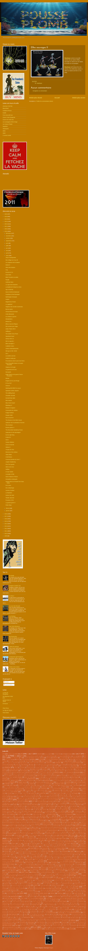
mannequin (69, 846)
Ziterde (50, 928)
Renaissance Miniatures (59, 880)
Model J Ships (62, 856)
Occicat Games (69, 864)
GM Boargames (7, 822)
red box (59, 878)
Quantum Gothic (49, 875)
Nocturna (35, 862)
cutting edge (62, 795)
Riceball (29, 882)
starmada (58, 895)
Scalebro (58, 887)
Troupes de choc (10, 449)
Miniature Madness (26, 854)
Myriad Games (52, 859)
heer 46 (62, 828)
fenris (63, 811)
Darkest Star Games (23, 798)
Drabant (61, 801)
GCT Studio (82, 819)
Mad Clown (54, 845)
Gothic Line (83, 822)
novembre (8, 235)
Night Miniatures (11, 862)
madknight (69, 845)
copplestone (57, 790)
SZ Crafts (32, 899)
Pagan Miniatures (56, 867)
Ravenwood (83, 877)
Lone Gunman (46, 843)
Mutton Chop (43, 859)
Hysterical (70, 832)
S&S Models (7, 885)
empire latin (10, 807)
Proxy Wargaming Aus (29, 874)
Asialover (7, 767)
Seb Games (30, 888)
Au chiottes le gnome (11, 316)
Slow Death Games (52, 891)
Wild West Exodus (7, 925)
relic (50, 880)
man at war (43, 846)
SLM (36, 891)
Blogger (51, 947)
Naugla (7, 279)
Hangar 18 (68, 827)
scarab (64, 887)
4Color (74, 756)
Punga (66, 874)
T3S (37, 899)
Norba (47, 862)
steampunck (14, 896)
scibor (77, 887)
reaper (17, 878)
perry (14, 870)
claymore (28, 787)
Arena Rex (81, 764)
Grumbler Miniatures (11, 827)
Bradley (79, 780)
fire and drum (30, 812)
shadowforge (5, 890)
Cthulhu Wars (5, 795)
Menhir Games (78, 849)
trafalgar (25, 909)
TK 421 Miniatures (32, 907)
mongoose (20, 857)
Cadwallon (7, 783)
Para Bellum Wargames (16, 869)
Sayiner (26, 887)
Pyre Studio (25, 875)
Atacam (68, 767)
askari (15, 767)
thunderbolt (82, 904)
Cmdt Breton (9, 457)
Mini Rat (50, 853)
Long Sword (52, 843)
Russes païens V (10, 427)
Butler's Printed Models (80, 782)
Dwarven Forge (80, 803)
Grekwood (19, 825)
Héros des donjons (10, 267)
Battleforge (50, 772)
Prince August (57, 872)
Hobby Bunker (16, 832)
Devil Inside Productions (49, 799)
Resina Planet (13, 882)
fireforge (53, 812)
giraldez (64, 820)
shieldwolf (30, 890)
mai (7, 250)
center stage (13, 785)
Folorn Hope (21, 814)
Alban (22, 761)
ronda (18, 883)
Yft (85, 927)
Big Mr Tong (77, 774)
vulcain (17, 917)
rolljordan (6, 883)
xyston (60, 927)
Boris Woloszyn (65, 780)
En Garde (11, 575)
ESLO (23, 809)
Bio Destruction (13, 636)
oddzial (81, 864)
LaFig (71, 840)
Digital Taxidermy (14, 801)
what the (37, 923)
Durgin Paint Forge (57, 803)
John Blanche (5, 836)
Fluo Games (7, 814)
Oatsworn (51, 864)
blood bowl (32, 779)
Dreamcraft (20, 803)
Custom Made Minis (45, 795)
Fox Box (63, 816)
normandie (54, 862)
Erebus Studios (74, 807)
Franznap (11, 817)
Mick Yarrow (38, 851)
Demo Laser (40, 799)
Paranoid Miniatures (29, 869)
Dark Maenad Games (53, 796)
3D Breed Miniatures (31, 756)
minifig (81, 854)
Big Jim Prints (70, 774)
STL (46, 896)
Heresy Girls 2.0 (10, 338)
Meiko (70, 849)
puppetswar (74, 874)
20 (79, 754)
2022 (6, 224)
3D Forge (45, 756)
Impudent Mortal (48, 833)
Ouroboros (43, 867)
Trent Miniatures (61, 909)
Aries (10, 765)
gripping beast (79, 825)
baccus (4, 770)
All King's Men (55, 761)
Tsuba (40, 911)
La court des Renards (14, 606)
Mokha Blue (81, 856)
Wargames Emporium (64, 919)
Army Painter (38, 765)
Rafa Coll (66, 875)
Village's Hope (71, 915)
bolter (37, 780)
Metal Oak (27, 851)
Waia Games (36, 917)
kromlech (49, 840)
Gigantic (58, 820)
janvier (8, 510)
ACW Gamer (8, 759)
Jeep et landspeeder (11, 257)
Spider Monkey (77, 893)
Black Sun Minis (39, 777)
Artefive (50, 765)
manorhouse (7, 848)
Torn (59, 907)
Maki (31, 846)
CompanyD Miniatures (9, 790)
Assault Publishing (40, 767)
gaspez (70, 819)
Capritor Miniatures (40, 783)
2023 (6, 221)
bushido (68, 782)
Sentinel (47, 888)
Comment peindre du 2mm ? (13, 459)
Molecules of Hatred (6, 857)
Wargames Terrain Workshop (29, 920)
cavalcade (4, 785)
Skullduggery (78, 890)
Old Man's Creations (25, 865)
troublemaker (33, 911)
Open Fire (18, 867)
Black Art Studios (14, 775)
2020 (6, 228)
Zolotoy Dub (56, 928)
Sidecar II (8, 447)
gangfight (56, 819)
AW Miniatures (58, 769)
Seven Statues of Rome (12, 476)
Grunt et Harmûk (10, 444)
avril (7, 253)
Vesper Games (18, 915)
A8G (28, 757)
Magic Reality (9, 846)
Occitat (75, 864)
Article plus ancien (78, 98)
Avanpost (28, 769)
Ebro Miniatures (61, 804)
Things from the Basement (16, 904)
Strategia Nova (82, 896)
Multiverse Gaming (6, 859)
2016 (6, 518)
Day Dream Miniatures (52, 798)
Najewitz (82, 859)
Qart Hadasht (32, 875)
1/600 (16, 754)
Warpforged (49, 922)
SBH (32, 887)
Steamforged (5, 896)
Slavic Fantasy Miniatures (28, 891)
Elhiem (44, 806)
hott (36, 832)
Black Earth (48, 775)
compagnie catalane (65, 788)
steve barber (39, 896)
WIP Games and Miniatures (26, 925)
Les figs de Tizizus (7, 710)
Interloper (17, 835)
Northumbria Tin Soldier (8, 864)
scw (23, 888)
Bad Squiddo (24, 770)
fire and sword (38, 812)
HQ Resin (42, 832)
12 (27, 754)
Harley (10, 828)
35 (22, 756)
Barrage (15, 772)
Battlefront (57, 772)
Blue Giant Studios (6, 780)
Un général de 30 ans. (11, 369)
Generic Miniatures (21, 820)
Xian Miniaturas (53, 927)
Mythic (76, 859)
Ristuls (40, 882)
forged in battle (52, 814)
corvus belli (76, 790)
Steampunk (5, 128)
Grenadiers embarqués (11, 479)
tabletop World (82, 900)
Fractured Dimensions (78, 816)
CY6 (68, 795)
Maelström (75, 845)
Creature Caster (66, 791)
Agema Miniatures (55, 759)
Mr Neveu (74, 857)
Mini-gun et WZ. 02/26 (11, 351)
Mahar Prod (26, 846)
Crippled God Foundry (76, 791)
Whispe (43, 924)
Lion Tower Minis (33, 843)
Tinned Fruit (55, 906)
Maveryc (84, 848)
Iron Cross (42, 835)
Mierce (78, 851)
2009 (6, 536)
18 (51, 754)
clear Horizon (36, 787)
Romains (13, 883)
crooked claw (33, 793)
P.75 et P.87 (9, 383)
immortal (35, 833)
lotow (74, 843)
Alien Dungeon (45, 761)
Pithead (70, 870)
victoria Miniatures (36, 915)
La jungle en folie (10, 474)
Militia (7, 853)
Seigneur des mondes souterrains (14, 306)
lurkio (26, 845)
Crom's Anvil (17, 793)
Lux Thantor (32, 845)
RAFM (71, 875)
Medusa (46, 849)
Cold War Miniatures (11, 788)
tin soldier (49, 906)
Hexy (18, 830)
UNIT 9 (65, 912)
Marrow (38, 848)
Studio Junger (30, 898)
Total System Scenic (73, 907)
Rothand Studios (24, 883)
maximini (6, 849)
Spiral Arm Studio (11, 895)
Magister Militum (17, 846)
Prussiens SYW (10, 500)
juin (7, 248)
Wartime (71, 922)
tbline (23, 901)
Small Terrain (62, 891)
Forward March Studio (34, 816)
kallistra (31, 837)
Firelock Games (60, 812)
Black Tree (48, 777)
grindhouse (63, 825)
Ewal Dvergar (81, 809)
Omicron (8, 385)
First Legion (76, 812)
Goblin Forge (14, 822)
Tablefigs (48, 899)
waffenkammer (27, 917)
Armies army (16, 765)
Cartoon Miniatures (71, 783)
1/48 (3, 754)
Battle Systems (21, 772)
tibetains (19, 906)
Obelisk (56, 864)
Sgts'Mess (74, 888)
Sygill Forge (16, 900)
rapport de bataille (62, 877)
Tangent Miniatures (16, 901)
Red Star (30, 880)
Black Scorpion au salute (12, 277)
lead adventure (69, 841)
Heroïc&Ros (12, 830)
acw (85, 757)
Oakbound (32, 864)
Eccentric (68, 804)
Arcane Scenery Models (45, 764)
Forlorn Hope (18, 816)
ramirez (40, 877)
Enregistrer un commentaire (40, 90)
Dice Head (72, 799)
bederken (22, 774)
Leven (19, 843)
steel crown (24, 896)
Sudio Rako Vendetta (55, 898)
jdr (78, 835)
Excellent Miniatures (7, 811)
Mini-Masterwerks (65, 853)
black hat (54, 775)
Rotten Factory (33, 883)
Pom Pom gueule (10, 464)
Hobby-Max (24, 832)
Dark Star (6, 798)
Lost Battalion (60, 843)
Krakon (42, 840)
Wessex (18, 923)
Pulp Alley (48, 874)
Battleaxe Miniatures (42, 772)
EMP (75, 806)
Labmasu (66, 840)
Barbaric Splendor (79, 770)
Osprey (28, 867)
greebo (74, 824)
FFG (75, 811)
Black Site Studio (29, 777)
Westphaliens (9, 319)
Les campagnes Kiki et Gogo (10, 122)
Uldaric (39, 912)
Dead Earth (70, 798)
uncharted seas (51, 912)
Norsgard (73, 862)
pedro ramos (67, 869)
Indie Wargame (57, 833)
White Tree (80, 924)
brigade (12, 782)
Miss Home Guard (10, 403)
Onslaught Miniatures (7, 867)
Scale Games (45, 886)
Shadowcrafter (81, 888)
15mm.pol (47, 753)
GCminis (76, 819)
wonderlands (40, 925)
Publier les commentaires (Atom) (44, 101)
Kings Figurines (42, 838)
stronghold (15, 898)
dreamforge (27, 803)
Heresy (74, 828)
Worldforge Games (66, 925)
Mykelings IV (9, 405)
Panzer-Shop (74, 867)
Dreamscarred (35, 803)
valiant (48, 914)
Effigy (17, 806)
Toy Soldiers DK (10, 909)
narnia (21, 861)
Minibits (76, 854)
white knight (66, 924)
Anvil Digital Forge (67, 762)
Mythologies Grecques (11, 297)
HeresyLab (80, 828)
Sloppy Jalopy (43, 891)
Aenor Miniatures (25, 759)
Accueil (57, 98)
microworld (65, 851)
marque (32, 848)
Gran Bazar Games (17, 824)
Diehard (6, 801)
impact (40, 833)
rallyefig (34, 877)
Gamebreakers (5, 819)
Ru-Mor (44, 883)
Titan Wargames (22, 907)
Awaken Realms (67, 769)
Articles (6, 682)
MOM (13, 857)
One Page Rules (76, 865)
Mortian (61, 857)
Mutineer (37, 859)
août (7, 243)
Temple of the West (37, 901)
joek (82, 835)
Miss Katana (9, 400)
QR (37, 875)
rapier (54, 877)
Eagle (14, 804)
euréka (50, 809)
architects (54, 764)
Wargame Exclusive (13, 919)
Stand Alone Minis (44, 895)
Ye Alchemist (74, 927)
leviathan (25, 843)
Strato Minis (7, 898)
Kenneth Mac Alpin (10, 398)
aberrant (48, 757)
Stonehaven (65, 896)
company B (75, 788)
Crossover (51, 793)
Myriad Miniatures (60, 859)
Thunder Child (74, 904)
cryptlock (82, 793)
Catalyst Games (81, 783)
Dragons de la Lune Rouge (12, 380)
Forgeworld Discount (80, 814)
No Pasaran (28, 862)
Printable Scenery (65, 872)
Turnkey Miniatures (66, 911)
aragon (32, 764)
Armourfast (31, 765)
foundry (43, 816)
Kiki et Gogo (82, 837)
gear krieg (4, 820)
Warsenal (64, 922)
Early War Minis (33, 804)
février (7, 508)
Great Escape (46, 824)
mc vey (24, 849)
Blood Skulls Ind (67, 778)
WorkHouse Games (56, 925)
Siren (71, 890)
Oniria (82, 866)
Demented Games (31, 799)
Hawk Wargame (34, 828)
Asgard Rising (82, 765)
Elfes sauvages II (10, 343)
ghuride (52, 820)
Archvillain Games (72, 764)
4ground (79, 756)
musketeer (29, 859)
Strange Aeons (73, 896)
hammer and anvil (50, 827)
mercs (84, 849)
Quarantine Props (58, 875)
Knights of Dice (80, 838)
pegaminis (76, 869)
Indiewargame (65, 833)
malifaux (36, 846)
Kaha (26, 837)
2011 (6, 531)
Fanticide (38, 811)
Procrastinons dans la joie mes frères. (15, 360)
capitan (31, 783)
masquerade (45, 848)
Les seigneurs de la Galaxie (13, 262)
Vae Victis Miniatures (14, 626)
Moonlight (35, 857)
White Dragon (57, 924)
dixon (33, 801)
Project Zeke (20, 874)
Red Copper (66, 878)
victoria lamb (27, 915)
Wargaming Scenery (50, 920)
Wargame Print (24, 919)
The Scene (73, 903)
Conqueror (28, 790)
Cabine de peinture (14, 646)
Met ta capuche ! (10, 341)
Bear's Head (9, 774)
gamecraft (12, 819)
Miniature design (16, 854)
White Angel (49, 924)
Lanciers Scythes (10, 490)
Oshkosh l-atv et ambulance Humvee (15, 422)
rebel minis (32, 878)
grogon (3, 827)
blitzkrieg (4, 778)
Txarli (21, 912)
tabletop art (54, 900)
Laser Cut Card (36, 841)
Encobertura (46, 807)
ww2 (35, 927)
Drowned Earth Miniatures (46, 803)
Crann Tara (31, 791)
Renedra (68, 880)
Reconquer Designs (43, 878)
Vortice (11, 917)
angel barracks (23, 762)
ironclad (48, 835)
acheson (55, 757)
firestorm (68, 812)
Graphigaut (32, 824)
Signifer (50, 890)
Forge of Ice (44, 814)
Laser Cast (21, 841)
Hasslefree (23, 828)
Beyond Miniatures (57, 774)
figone (17, 812)
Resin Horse (81, 880)
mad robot (61, 845)
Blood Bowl (5, 108)
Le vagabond (9, 304)
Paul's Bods (6, 712)
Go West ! (11, 596)
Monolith (28, 857)
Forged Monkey (62, 814)
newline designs (69, 861)
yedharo (80, 927)
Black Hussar (62, 775)
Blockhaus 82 (23, 778)
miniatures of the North (66, 854)
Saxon (21, 886)
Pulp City (54, 874)
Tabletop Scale (64, 899)
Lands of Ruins (14, 841)
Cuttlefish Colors (10, 346)
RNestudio (47, 882)
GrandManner (25, 824)
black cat (33, 775)
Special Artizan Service (42, 893)
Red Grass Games (81, 878)
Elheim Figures (37, 806)
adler (18, 759)
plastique (34, 872)
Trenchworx (53, 909)
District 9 (8, 265)
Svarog (9, 900)
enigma (58, 808)
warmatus (10, 922)
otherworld (36, 867)
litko (40, 843)
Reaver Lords (25, 878)
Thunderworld (12, 906)
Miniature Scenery (36, 854)
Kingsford (49, 838)
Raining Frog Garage (18, 877)
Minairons (13, 853)
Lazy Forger (60, 841)
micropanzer (56, 851)
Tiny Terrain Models (69, 906)
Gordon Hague (70, 822)
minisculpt (4, 856)
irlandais (36, 835)
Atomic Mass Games (14, 769)
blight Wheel (66, 777)
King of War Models (23, 838)
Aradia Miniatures (24, 764)
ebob (50, 804)
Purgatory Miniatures (11, 875)
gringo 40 (70, 825)
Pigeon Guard (56, 870)
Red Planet (13, 880)
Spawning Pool (31, 893)
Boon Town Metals (56, 780)
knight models (62, 838)
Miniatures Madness (55, 854)
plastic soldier (24, 872)
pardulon (37, 869)
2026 (6, 214)
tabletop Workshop (72, 900)
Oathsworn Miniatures (42, 864)
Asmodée (22, 767)
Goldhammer (38, 822)
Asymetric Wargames (60, 767)
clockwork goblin (46, 787)
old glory (16, 866)
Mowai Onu (8, 321)
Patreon (43, 869)
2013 (6, 526)
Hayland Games (44, 828)
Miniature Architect (75, 853)
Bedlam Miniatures (29, 774)
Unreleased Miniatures (74, 912)
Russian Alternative (67, 883)
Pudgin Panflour (10, 412)
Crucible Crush (59, 793)
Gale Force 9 (66, 817)
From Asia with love (8, 115)
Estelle (4, 112)
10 (21, 754)
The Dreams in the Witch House (14, 420)
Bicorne (64, 774)
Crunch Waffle (69, 793)
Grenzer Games (35, 825)
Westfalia (30, 924)
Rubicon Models (52, 883)
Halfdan (8, 469)
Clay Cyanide (21, 786)
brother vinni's (49, 782)
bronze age (31, 782)
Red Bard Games (51, 878)
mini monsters (42, 853)
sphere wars (69, 893)
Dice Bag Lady (64, 799)
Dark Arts (19, 796)
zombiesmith (64, 928)
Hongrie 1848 (9, 415)
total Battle (64, 907)
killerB (8, 838)
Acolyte (65, 757)
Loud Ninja (80, 843)
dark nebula (61, 796)
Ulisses (44, 912)
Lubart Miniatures (11, 845)
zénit (40, 928)
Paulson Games (52, 869)
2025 (6, 216)
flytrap (13, 814)
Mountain (68, 857)
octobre (8, 238)
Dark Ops (68, 796)
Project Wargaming (13, 874)
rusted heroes (78, 883)
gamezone (27, 819)
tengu (56, 901)
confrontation (19, 790)
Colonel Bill (19, 788)
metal (12, 851)
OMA (62, 866)
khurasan (71, 837)
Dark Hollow (44, 796)
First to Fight (83, 812)
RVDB (84, 883)
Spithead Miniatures (21, 895)
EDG (85, 804)
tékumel (28, 901)
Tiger (24, 906)
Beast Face (15, 774)
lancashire (77, 840)
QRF (41, 875)
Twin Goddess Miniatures (13, 912)
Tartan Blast (9, 454)
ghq (47, 820)
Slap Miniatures (7, 891)
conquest (35, 790)
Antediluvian (41, 762)
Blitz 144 (82, 777)
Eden (79, 804)
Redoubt (45, 880)
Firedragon (47, 812)
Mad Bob (48, 845)
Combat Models (27, 788)
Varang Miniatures (75, 914)
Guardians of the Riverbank (13, 294)
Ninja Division (19, 862)
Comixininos (43, 788)
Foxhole (69, 816)
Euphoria (44, 809)
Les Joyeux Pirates (7, 124)
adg (13, 759)
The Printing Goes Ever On (49, 903)
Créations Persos (7, 110)
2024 (6, 219)
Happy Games (75, 827)
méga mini (52, 849)
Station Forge (72, 895)
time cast (30, 906)
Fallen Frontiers (17, 811)
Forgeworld (70, 814)
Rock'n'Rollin (65, 882)
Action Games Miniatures (75, 757)
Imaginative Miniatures (20, 833)
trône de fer (25, 911)
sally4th (36, 885)
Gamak (82, 817)
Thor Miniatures (50, 904)
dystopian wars (6, 804)
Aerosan (47, 759)
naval (41, 861)
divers (26, 801)
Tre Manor (39, 909)
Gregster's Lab (12, 825)
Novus (18, 864)
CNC (70, 787)
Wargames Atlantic (39, 919)
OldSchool (51, 866)
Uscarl (21, 914)
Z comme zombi (7, 135)
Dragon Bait (78, 801)
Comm (50, 788)
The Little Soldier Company (63, 903)
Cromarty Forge (25, 793)
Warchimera (65, 917)
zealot (22, 928)
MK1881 (49, 856)
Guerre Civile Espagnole (9, 117)
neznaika (4, 862)
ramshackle (47, 877)
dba (60, 798)
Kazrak (48, 837)
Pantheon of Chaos (66, 867)
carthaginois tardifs (59, 783)
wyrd (43, 927)
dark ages (10, 796)
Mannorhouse (82, 846)
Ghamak (41, 820)
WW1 (4, 131)
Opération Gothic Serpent (12, 390)
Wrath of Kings (14, 927)
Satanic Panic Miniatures (78, 885)
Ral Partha (27, 877)
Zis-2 (7, 353)
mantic (13, 848)
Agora (72, 759)
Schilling (70, 887)
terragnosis (80, 901)
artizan (74, 765)
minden (20, 853)
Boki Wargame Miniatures (27, 780)
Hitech (4, 832)
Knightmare (72, 838)
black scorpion (18, 777)
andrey (16, 762)
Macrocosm (40, 845)
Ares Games (4, 765)
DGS (57, 799)
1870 (55, 753)
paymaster (60, 869)
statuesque (80, 895)
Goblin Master (31, 822)
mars (7, 255)
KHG (65, 836)
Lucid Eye (19, 845)
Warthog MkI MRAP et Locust (13, 388)
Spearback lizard (10, 336)
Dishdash (21, 801)
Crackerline (23, 791)
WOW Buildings (82, 925)
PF (27, 870)
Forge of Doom (36, 814)
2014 (6, 523)
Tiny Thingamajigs (80, 906)
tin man (43, 906)
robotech (59, 882)
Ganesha (42, 819)
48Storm (69, 756)
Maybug (18, 849)
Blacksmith (59, 777)
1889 (59, 754)
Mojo (75, 856)
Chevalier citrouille (10, 395)
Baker (47, 770)
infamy (3, 835)
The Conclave (9, 425)
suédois (63, 898)
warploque (39, 83)
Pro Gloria (81, 872)
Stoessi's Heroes (56, 896)
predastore (49, 872)
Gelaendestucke (12, 820)
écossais (74, 804)
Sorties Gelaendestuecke (12, 348)
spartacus (9, 893)
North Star (80, 862)
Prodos (4, 874)
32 (15, 756)
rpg (40, 883)
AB (43, 757)
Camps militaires (10, 442)
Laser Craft (27, 841)
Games (20, 819)
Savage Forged (15, 886)
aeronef (41, 759)
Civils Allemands (10, 314)
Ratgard (70, 877)
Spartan (15, 893)
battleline (65, 772)
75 (21, 757)
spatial (21, 893)
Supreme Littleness (76, 898)
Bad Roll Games (13, 770)
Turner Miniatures (56, 911)
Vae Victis (32, 914)
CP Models (15, 791)
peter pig (21, 870)
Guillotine (29, 827)
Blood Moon (59, 778)
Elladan (59, 806)
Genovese (30, 820)
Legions (13, 843)
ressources (21, 882)
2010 (6, 533)
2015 (6, 521)
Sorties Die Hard (10, 495)
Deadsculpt (77, 798)
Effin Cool (22, 806)
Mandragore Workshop (60, 846)
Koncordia (26, 840)
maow (26, 848)
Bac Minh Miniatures (80, 769)
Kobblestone (14, 840)
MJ (43, 856)
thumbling (66, 904)
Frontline (41, 817)
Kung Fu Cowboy (58, 840)
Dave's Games (43, 798)
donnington (50, 801)
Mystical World (69, 859)
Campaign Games (23, 783)
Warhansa (65, 920)
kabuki (20, 837)
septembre (9, 240)
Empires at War (30, 808)
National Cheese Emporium (30, 861)
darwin (31, 798)
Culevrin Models (13, 795)
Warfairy (82, 917)
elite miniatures (51, 806)
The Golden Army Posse (12, 333)
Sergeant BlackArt (55, 888)
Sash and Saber (67, 885)
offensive (4, 866)
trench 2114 (46, 909)
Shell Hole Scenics (22, 890)
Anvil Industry (76, 762)
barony (10, 772)
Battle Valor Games (31, 772)
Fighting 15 (11, 812)
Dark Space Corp (82, 796)
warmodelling (22, 922)
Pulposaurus (61, 874)
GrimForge (55, 825)
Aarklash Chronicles (35, 757)
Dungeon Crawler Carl (15, 585)
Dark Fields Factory (27, 796)
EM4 (72, 806)
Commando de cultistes (12, 410)
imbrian (29, 833)
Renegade (74, 880)
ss (27, 895)
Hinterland (69, 830)
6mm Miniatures (14, 757)
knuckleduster (5, 840)
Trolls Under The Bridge (13, 911)
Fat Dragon (58, 811)
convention (49, 790)
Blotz (82, 778)
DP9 (57, 801)
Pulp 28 (42, 874)
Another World (32, 762)
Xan (47, 927)
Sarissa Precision (56, 885)
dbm (65, 798)
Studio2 (47, 898)
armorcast (24, 765)
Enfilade (52, 808)
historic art (82, 830)
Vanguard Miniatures (64, 914)
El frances (5, 703)
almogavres (62, 761)
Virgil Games (78, 915)
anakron (84, 761)
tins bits (61, 906)
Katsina (43, 836)
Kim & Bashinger (10, 487)
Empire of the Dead (19, 808)
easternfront (43, 804)
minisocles (12, 856)
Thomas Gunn (35, 904)
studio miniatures (39, 898)
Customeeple (54, 795)
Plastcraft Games (14, 872)
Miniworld (19, 856)
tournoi (3, 909)
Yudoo (5, 928)
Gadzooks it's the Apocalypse (13, 432)
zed (27, 928)
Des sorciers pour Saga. (12, 326)
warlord (73, 920)
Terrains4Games (6, 903)
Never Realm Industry (52, 861)
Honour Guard (31, 832)
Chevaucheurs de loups (12, 311)
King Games (14, 838)
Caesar (15, 783)
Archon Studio (62, 764)
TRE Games (32, 909)
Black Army (7, 775)
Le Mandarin (9, 492)
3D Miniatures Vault (60, 756)
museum (23, 859)
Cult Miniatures (21, 795)
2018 (6, 513)
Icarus (76, 832)
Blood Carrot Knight (43, 778)
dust (65, 803)
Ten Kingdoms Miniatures (47, 901)
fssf (46, 817)
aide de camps (78, 759)
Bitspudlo (83, 774)
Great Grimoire (57, 824)
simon (66, 890)
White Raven (74, 923)
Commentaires (8, 684)
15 (32, 754)
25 (85, 754)
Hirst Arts (76, 830)
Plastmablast (42, 872)
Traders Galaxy (19, 909)
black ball (21, 775)
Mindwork (27, 853)
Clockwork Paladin (57, 786)
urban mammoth (12, 914)
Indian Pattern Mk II (11, 328)
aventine (45, 769)
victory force (57, 915)
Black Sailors (10, 777)
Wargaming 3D (41, 920)
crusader (75, 793)
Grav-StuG (8, 274)
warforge (4, 919)
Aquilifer (17, 764)
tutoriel (74, 911)
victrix (64, 915)
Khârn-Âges (9, 505)
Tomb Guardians (49, 907)
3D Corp (39, 756)
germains (35, 820)
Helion (68, 828)
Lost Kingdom (67, 843)
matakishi (71, 848)
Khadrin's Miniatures (56, 837)
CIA (73, 785)
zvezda (71, 928)
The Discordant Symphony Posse (14, 430)
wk (34, 925)
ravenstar (76, 877)
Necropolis (8, 372)
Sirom (7, 439)
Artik (62, 765)
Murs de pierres (10, 417)
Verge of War (11, 915)
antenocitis (49, 762)
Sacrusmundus (23, 885)
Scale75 (52, 887)
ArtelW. (56, 765)
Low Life (4, 845)
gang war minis (49, 819)
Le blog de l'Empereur (5, 693)
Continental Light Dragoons (16, 656)
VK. (83, 915)
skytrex (84, 890)
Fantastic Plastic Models (28, 811)
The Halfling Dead (10, 393)
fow (55, 816)
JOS (11, 836)
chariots (46, 785)
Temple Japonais (10, 497)
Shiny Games (38, 890)
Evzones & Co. (9, 272)
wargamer (31, 919)
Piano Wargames (42, 870)
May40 (13, 849)
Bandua (53, 770)
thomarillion (27, 904)
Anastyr (11, 762)
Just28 (15, 836)
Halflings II (8, 331)
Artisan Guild (68, 765)
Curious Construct (29, 795)
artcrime (44, 765)
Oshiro (23, 867)
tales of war (7, 901)
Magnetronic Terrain (11, 301)
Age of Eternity (9, 289)
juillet (7, 245)
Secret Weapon (39, 888)
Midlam (72, 851)
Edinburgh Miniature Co (9, 806)
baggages (41, 770)
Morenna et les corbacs (12, 452)
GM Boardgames (82, 820)
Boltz (41, 780)
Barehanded (4, 772)
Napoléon (5, 126)
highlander (62, 830)
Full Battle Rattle (52, 817)
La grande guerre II (10, 502)
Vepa (5, 915)
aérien (33, 759)
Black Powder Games (72, 775)
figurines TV (23, 812)
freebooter (18, 817)
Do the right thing (10, 435)
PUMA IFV (8, 437)
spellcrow (60, 893)
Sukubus (69, 898)
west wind (23, 924)
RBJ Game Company (8, 878)
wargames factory (74, 919)
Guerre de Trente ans (8, 119)
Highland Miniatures (52, 830)
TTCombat (46, 911)
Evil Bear (66, 809)
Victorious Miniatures (48, 915)
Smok (75, 891)
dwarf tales (72, 803)
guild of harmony (21, 827)
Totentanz (81, 907)
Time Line (37, 906)
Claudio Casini (13, 787)
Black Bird (27, 775)
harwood (16, 828)
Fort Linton (8, 485)
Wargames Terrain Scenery (13, 920)
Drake (15, 803)
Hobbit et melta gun (11, 358)
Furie (59, 817)
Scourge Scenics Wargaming (14, 888)
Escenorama (12, 809)
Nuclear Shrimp (25, 864)
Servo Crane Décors (65, 888)
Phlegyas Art (33, 870)
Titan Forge (13, 907)
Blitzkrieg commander (14, 778)
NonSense (41, 862)
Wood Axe (48, 925)
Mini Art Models (34, 853)
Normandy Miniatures (64, 862)
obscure (61, 864)
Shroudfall (45, 890)
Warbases (58, 917)
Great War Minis (66, 824)
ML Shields (54, 856)
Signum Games (58, 890)
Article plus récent (35, 98)
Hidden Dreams (33, 830)
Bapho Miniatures (61, 770)
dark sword (13, 798)
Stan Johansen (34, 895)
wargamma (59, 920)
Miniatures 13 (46, 854)
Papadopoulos (5, 869)
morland (55, 857)
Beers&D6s (37, 774)
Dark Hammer (36, 796)
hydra (64, 832)
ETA (34, 809)
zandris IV (17, 928)
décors (10, 800)
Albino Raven (28, 761)
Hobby (10, 832)
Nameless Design (6, 861)
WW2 (4, 133)
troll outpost (77, 909)
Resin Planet (5, 882)
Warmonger (31, 922)
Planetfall (81, 870)
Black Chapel (40, 775)
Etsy (39, 809)
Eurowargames (59, 809)
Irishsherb (30, 835)
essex (29, 809)
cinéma (77, 785)
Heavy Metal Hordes (54, 828)
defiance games (20, 799)
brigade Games (22, 782)
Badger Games (33, 770)
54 (85, 756)
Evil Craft (73, 809)
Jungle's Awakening (11, 462)
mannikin (75, 846)
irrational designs (63, 835)
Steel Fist (32, 896)
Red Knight (6, 880)
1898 (64, 754)
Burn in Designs (60, 782)
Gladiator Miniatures (73, 820)
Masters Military (61, 848)
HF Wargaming (25, 830)
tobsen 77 (41, 907)
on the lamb (68, 866)
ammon (77, 761)
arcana (37, 764)
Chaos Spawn (31, 785)
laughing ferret (53, 841)
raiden (10, 877)
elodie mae (66, 806)
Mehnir (66, 849)
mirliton (25, 856)
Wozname (6, 927)
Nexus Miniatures (80, 861)
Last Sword (45, 841)
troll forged (69, 909)
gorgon (77, 822)
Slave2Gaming (17, 891)
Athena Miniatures (76, 767)
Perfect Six (7, 870)
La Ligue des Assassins (12, 284)
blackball (53, 777)
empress (38, 808)
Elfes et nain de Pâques (12, 324)
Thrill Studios (59, 904)
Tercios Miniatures (73, 901)
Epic (66, 808)
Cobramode (76, 786)
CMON (64, 787)
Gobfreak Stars (9, 282)
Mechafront (31, 849)
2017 (6, 516)
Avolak (51, 769)
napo (13, 861)
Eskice (18, 809)
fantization (45, 811)
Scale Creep (38, 886)
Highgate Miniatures (42, 830)
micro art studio (47, 851)
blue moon (15, 780)
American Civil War (7, 106)
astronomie (49, 767)
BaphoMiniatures (70, 770)
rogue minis (83, 882)
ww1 (28, 927)
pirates (63, 870)
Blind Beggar (75, 777)
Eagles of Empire (23, 804)
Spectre (53, 893)
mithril (38, 856)
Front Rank (33, 817)
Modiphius (69, 856)
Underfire (60, 912)
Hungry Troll (50, 832)
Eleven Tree (29, 806)
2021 (6, 226)
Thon (43, 904)
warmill (15, 922)
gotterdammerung (7, 824)
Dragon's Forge (9, 803)
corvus (69, 790)
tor (54, 907)
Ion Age (23, 835)
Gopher (7, 299)
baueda (78, 772)
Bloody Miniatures (75, 778)
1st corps (69, 754)
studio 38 (23, 898)
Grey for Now (42, 825)
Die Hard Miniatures (81, 799)
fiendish (79, 811)
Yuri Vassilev (10, 928)
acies (61, 757)
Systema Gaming (25, 899)
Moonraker (41, 857)
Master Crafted (52, 848)
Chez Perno (6, 708)
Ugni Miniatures (33, 912)
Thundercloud (5, 906)
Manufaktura (20, 848)
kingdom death (32, 838)
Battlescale (70, 772)
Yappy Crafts (67, 927)
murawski (16, 859)
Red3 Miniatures (38, 880)
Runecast (60, 883)
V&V (25, 914)
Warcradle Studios (74, 917)
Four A (50, 816)
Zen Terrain (34, 928)
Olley (57, 866)
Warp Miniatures (41, 922)
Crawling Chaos (39, 791)
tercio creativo (62, 901)
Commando (56, 788)
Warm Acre (81, 920)
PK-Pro (75, 870)
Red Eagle (73, 878)
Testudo (33, 903)
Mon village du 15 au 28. (12, 260)
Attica (23, 769)
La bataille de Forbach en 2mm (13, 287)
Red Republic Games (22, 880)
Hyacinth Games (58, 832)
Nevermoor (60, 861)
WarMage (4, 922)
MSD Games (81, 857)
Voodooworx (5, 917)
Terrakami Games (15, 903)
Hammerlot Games (60, 827)
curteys (37, 795)
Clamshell (7, 786)
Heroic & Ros (5, 830)
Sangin (41, 885)
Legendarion (80, 841)
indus (70, 833)
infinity (9, 835)
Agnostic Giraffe (65, 759)
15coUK (39, 754)
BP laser (73, 780)
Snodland (79, 891)
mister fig (32, 856)
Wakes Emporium (44, 917)
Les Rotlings (12, 616)
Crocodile (9, 793)
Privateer (73, 872)
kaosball (38, 836)
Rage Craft (78, 875)
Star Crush (52, 895)
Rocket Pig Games (73, 882)
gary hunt (63, 819)
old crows (11, 865)
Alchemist (36, 761)
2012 (6, 528)
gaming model (35, 819)
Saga (29, 885)
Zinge (46, 928)
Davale (36, 798)
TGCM (38, 903)
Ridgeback (35, 882)
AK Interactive (16, 761)
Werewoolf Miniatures (7, 924)
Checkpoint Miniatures (65, 785)
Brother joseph (40, 782)
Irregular (73, 835)
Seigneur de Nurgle (10, 367)
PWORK (19, 875)
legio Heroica (5, 843)
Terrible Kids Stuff (25, 903)
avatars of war (35, 769)
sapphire (47, 885)
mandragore (51, 846)
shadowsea (13, 890)
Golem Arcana (46, 822)
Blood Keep (52, 778)
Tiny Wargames (5, 907)
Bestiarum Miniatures (47, 774)
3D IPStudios (51, 756)
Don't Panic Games (41, 801)
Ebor (54, 804)
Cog (7, 269)
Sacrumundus (15, 885)
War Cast (52, 917)
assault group (30, 767)
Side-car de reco (10, 466)
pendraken (83, 869)
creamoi (46, 791)
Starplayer (63, 895)
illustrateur (10, 833)
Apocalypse (10, 764)
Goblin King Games (23, 822)
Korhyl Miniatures (34, 840)
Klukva (54, 838)
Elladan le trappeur (10, 407)
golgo (63, 822)
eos (62, 807)
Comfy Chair (35, 788)
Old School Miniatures (36, 866)
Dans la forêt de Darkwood (12, 292)
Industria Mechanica (79, 833)
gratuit (38, 824)
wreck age (22, 927)
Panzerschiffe (81, 867)
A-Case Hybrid (9, 471)
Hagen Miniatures (41, 827)
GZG (35, 827)
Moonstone (48, 857)
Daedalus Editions (75, 795)
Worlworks (74, 925)
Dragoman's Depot (69, 801)
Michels (32, 851)
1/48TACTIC (10, 753)
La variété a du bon (10, 355)
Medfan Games (38, 849)
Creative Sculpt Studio (56, 791)
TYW (25, 912)
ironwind (55, 835)
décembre (8, 233)
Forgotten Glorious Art (7, 816)
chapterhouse (39, 785)
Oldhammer (45, 865)
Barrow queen (9, 309)
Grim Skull (49, 825)
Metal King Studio (19, 851)
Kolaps (20, 840)
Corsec (64, 790)
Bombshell (47, 780)
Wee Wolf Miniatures (79, 922)
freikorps (26, 817)
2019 (6, 231)
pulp (37, 874)
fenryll (69, 811)
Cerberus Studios (22, 785)
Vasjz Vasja (83, 914)
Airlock (10, 761)
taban (41, 900)
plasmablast (5, 872)
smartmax (68, 891)
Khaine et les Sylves (14, 667)
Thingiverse (5, 904)
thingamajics (81, 903)
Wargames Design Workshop (52, 919)
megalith (59, 849)
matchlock (77, 848)
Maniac (7, 378)
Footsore (27, 814)
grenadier (27, 825)
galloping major (75, 817)
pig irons (49, 870)
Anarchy (6, 762)
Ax (72, 769)
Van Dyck (54, 914)
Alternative (70, 761)
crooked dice (42, 793)
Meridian (6, 851)
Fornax (25, 816)
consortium (42, 790)
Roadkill (54, 882)
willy (16, 925)
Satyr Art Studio (6, 887)
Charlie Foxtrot (54, 785)
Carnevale (48, 783)
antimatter (58, 762)
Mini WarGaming (56, 853)
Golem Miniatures (56, 822)
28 (35, 83)
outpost (49, 867)
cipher (84, 785)
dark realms (74, 796)
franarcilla (4, 817)
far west (50, 811)
